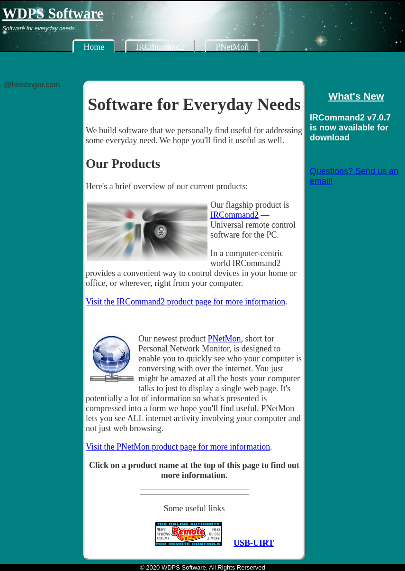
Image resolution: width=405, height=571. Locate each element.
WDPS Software (52, 13)
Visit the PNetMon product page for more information (178, 446)
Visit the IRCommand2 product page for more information (185, 301)
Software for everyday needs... (41, 28)
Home (93, 47)
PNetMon (232, 47)
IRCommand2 (160, 47)
